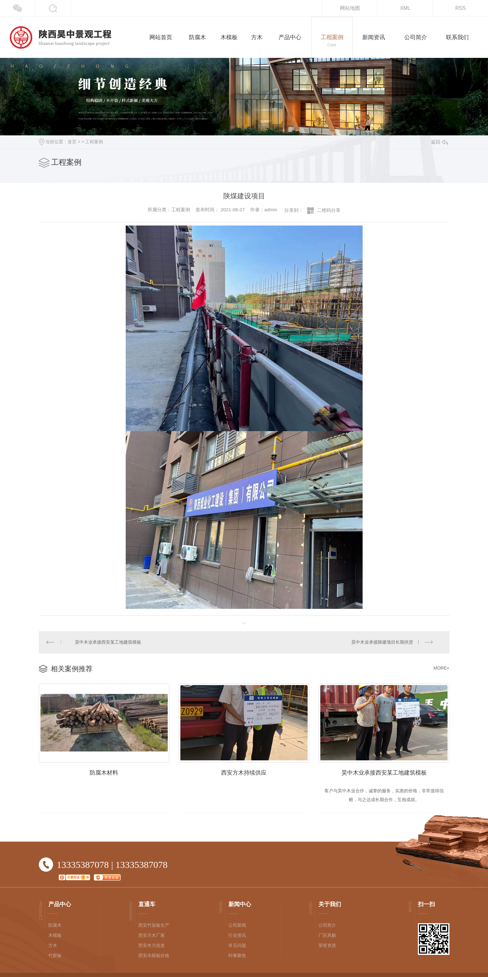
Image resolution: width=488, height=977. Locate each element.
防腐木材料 (104, 773)
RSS (460, 8)
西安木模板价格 (153, 956)
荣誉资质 (327, 946)
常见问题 (237, 946)
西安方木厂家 (151, 935)
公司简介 (327, 925)
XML (405, 8)
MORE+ (441, 668)
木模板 (55, 935)
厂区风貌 (327, 935)
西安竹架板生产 (153, 925)
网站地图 (350, 8)
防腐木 (55, 925)
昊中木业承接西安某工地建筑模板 (108, 642)
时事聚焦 (237, 956)
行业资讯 (237, 935)
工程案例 (94, 141)
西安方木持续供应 (244, 773)
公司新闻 (237, 925)
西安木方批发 (151, 946)
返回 (439, 142)
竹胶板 (55, 956)
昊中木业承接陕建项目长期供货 (382, 642)
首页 (72, 141)
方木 (52, 946)
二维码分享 (328, 210)
